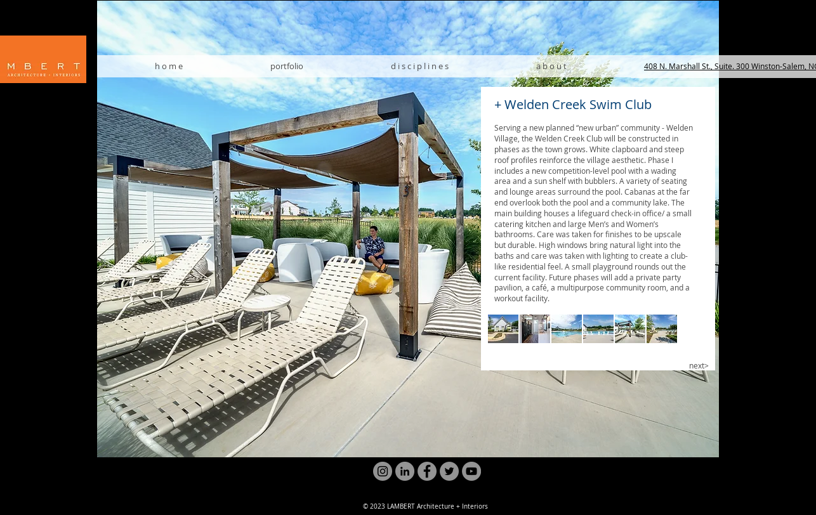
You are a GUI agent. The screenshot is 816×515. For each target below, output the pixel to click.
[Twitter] (449, 471)
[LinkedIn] (404, 471)
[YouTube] (471, 471)
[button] (503, 329)
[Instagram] (382, 471)
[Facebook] (427, 471)
